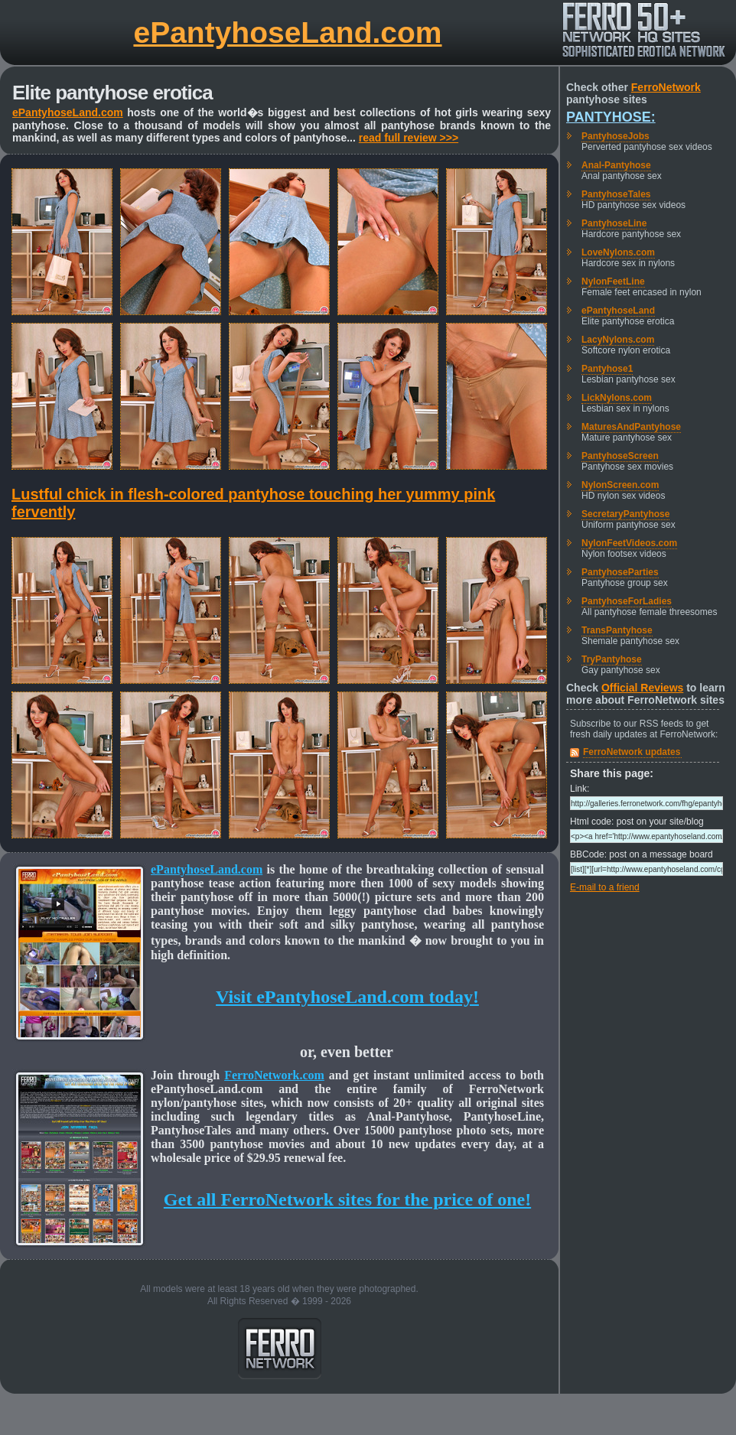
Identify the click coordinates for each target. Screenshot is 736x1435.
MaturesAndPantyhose (631, 426)
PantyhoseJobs (615, 136)
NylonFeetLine (613, 281)
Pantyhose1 (607, 368)
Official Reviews (642, 688)
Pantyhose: (611, 117)
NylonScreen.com (620, 485)
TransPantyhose (617, 630)
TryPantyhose (611, 659)
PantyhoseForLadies (626, 601)
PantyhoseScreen (620, 456)
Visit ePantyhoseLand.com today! (347, 997)
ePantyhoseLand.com (287, 32)
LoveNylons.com (618, 252)
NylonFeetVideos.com (629, 543)
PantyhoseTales (615, 194)
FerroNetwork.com (274, 1075)
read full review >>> (408, 138)
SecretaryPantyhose (625, 514)
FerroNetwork (666, 87)
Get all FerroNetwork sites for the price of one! (347, 1199)
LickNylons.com (616, 397)
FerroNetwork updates (631, 752)
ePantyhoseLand (618, 310)
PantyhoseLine (613, 223)
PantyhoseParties (620, 572)
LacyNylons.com (617, 339)
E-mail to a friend (605, 887)
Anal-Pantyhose (616, 165)
